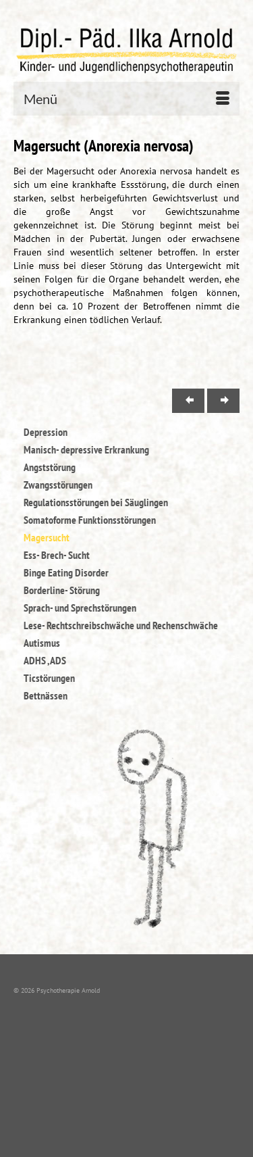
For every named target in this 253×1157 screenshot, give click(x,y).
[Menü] (126, 99)
